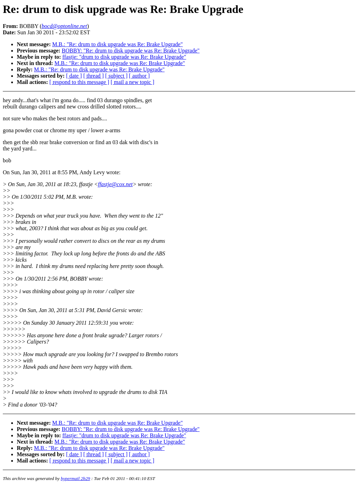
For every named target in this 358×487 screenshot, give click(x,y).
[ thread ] (93, 76)
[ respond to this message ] (79, 82)
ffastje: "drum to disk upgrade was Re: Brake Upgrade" (124, 57)
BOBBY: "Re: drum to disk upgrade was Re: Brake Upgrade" (131, 51)
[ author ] (139, 76)
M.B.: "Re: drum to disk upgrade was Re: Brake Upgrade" (117, 44)
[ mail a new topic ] (132, 82)
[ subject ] (116, 76)
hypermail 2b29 (75, 478)
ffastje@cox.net (115, 184)
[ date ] (74, 76)
